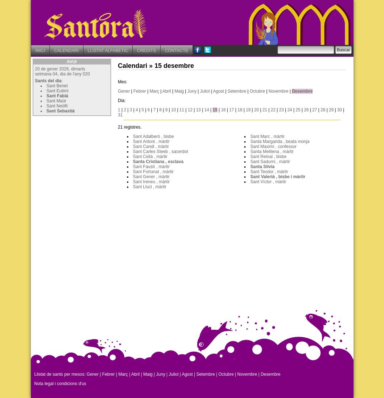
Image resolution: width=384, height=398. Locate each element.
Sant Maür (56, 100)
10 (173, 109)
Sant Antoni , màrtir (151, 141)
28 (323, 109)
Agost (218, 91)
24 (289, 109)
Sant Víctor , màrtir (268, 181)
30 (339, 109)
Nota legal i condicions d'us (60, 383)
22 (273, 109)
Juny (192, 91)
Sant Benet (57, 85)
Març (154, 91)
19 (248, 109)
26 (306, 109)
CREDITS (146, 50)
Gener (124, 91)
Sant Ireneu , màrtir (151, 181)
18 (239, 109)
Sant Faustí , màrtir (151, 166)
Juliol (205, 91)
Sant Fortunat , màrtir (153, 171)
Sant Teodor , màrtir (269, 171)
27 (314, 109)
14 (206, 109)
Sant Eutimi (57, 90)
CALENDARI (66, 50)
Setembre (237, 91)
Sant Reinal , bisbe (268, 156)
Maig (179, 91)
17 (231, 109)
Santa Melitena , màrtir (272, 151)
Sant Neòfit (57, 105)
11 (181, 109)
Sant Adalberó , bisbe (153, 136)
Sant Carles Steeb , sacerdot (160, 151)
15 (215, 109)
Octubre (257, 91)
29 (331, 109)
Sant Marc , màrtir (267, 136)
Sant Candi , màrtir (151, 146)
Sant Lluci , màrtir (149, 186)
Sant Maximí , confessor (273, 146)
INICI (40, 50)
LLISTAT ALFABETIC (108, 50)
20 (256, 109)
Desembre (302, 91)
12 (190, 109)
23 (281, 109)
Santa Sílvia (262, 166)
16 (223, 109)
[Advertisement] (86, 163)
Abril (166, 91)
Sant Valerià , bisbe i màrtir (277, 176)
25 (298, 109)
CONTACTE (176, 50)
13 (198, 109)
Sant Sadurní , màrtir (270, 161)
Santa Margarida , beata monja (279, 141)
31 (120, 114)
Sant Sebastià (61, 111)
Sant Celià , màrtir (150, 156)
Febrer (139, 91)
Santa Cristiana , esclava (158, 161)
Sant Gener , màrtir (151, 176)
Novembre (278, 91)
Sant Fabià (57, 95)
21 (264, 109)
